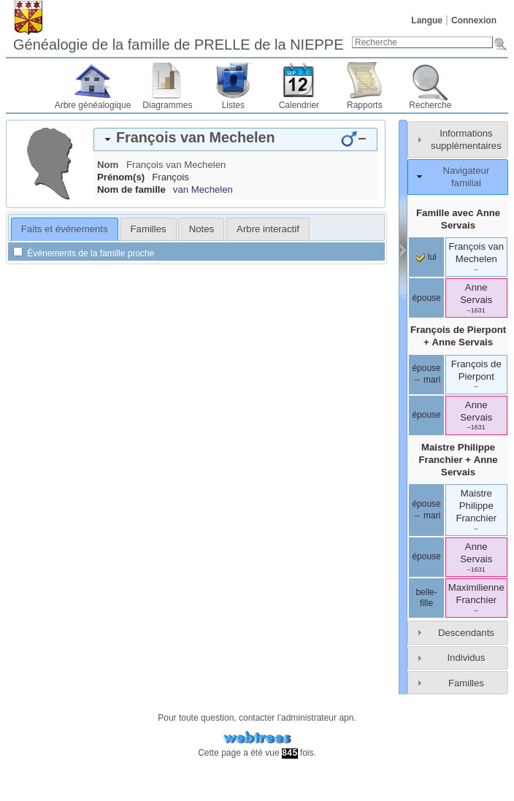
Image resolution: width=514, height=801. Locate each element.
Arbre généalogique (93, 105)
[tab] (235, 139)
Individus (466, 657)
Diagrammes (167, 105)
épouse (426, 298)
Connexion (473, 20)
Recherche (430, 105)
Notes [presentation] (201, 228)
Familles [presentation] (148, 228)
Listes (233, 105)
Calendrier (299, 105)
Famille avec (458, 219)
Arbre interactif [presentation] (268, 228)
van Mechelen (203, 189)
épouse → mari (426, 374)
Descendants (466, 632)
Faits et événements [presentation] (64, 228)
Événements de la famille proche (83, 253)
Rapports (365, 105)
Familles (466, 683)
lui (426, 257)
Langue (426, 20)
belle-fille (426, 598)
